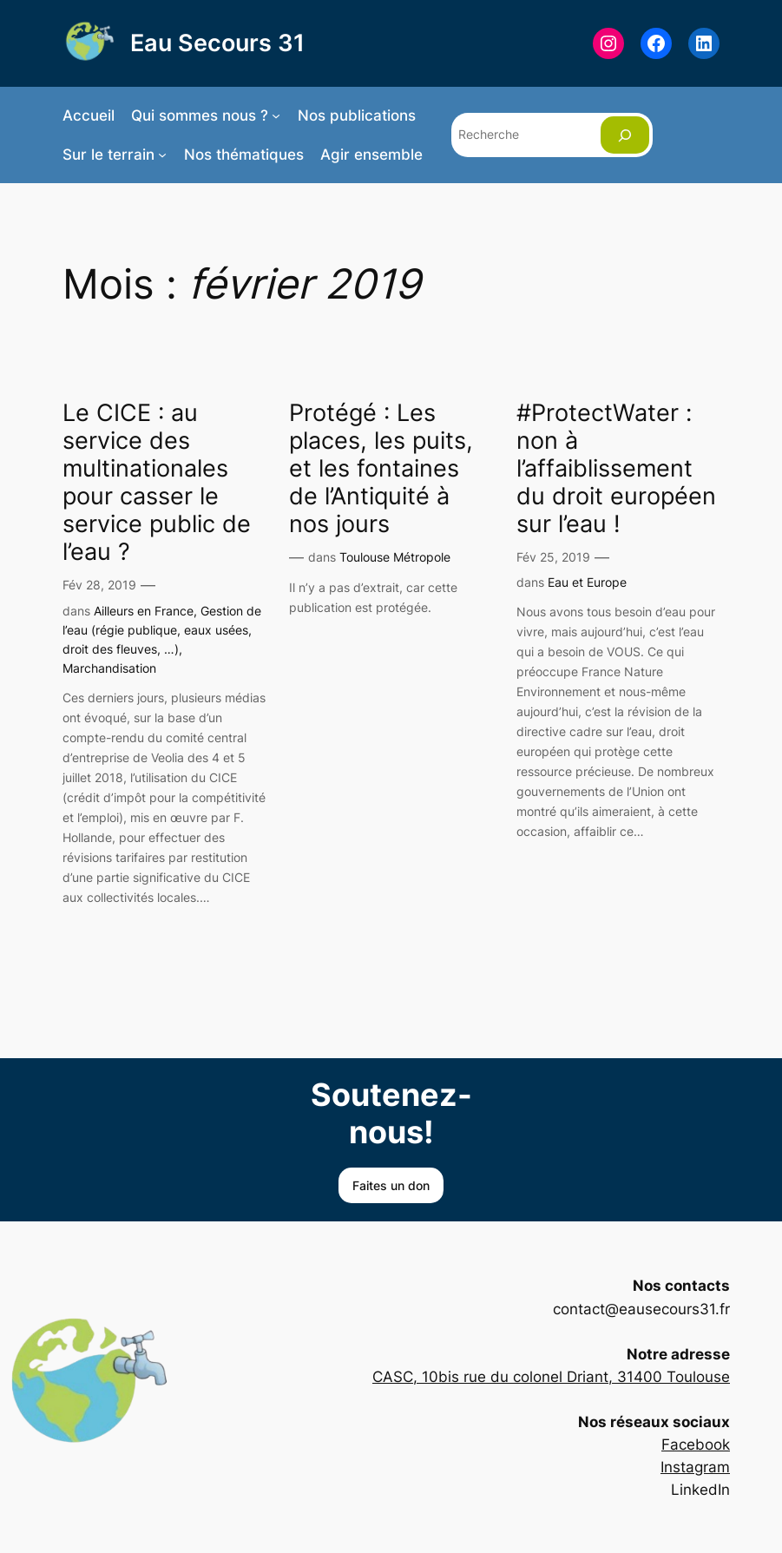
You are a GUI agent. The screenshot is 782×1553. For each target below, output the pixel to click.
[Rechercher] (625, 135)
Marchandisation (109, 668)
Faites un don (391, 1185)
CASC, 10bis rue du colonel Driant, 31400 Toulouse (551, 1376)
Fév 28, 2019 (99, 584)
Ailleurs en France (144, 610)
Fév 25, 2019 (553, 556)
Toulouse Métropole (394, 556)
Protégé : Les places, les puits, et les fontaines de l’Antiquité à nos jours (381, 467)
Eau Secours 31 (217, 42)
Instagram (695, 1467)
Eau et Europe (587, 582)
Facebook (695, 1444)
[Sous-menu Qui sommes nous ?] (276, 115)
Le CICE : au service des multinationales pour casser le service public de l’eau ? (156, 481)
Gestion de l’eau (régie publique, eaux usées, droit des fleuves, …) (161, 630)
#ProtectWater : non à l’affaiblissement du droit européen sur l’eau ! (616, 467)
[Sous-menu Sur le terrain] (162, 154)
